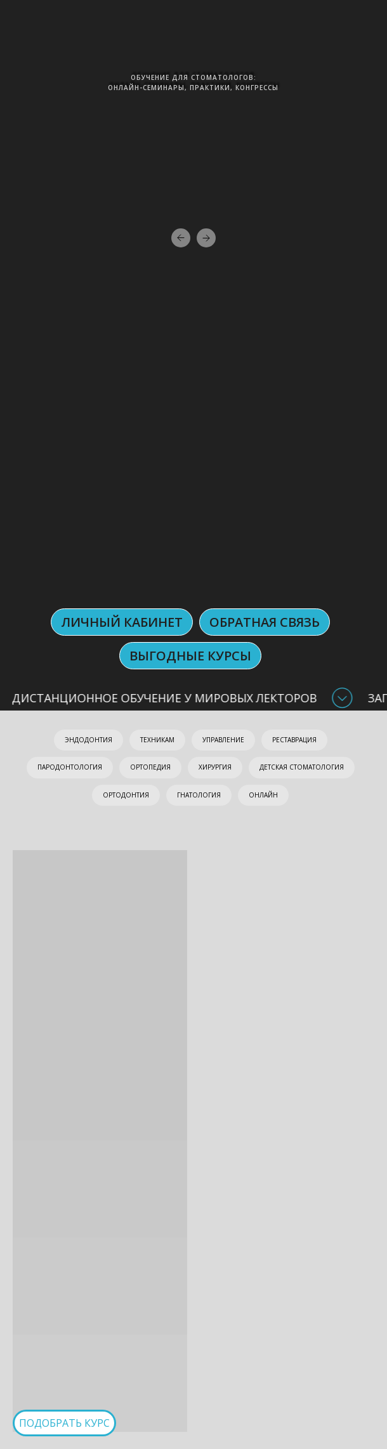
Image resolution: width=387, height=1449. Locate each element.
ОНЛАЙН (263, 794)
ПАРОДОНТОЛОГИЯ (69, 767)
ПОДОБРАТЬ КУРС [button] (64, 1423)
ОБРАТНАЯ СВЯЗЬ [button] (264, 622)
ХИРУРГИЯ (215, 767)
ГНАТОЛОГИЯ (199, 794)
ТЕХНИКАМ (157, 739)
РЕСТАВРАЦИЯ (294, 739)
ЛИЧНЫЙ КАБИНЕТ (122, 622)
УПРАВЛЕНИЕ (223, 739)
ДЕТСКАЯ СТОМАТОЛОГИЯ (301, 767)
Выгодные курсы (190, 655)
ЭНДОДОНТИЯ (88, 739)
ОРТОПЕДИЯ (150, 767)
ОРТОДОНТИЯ (126, 794)
